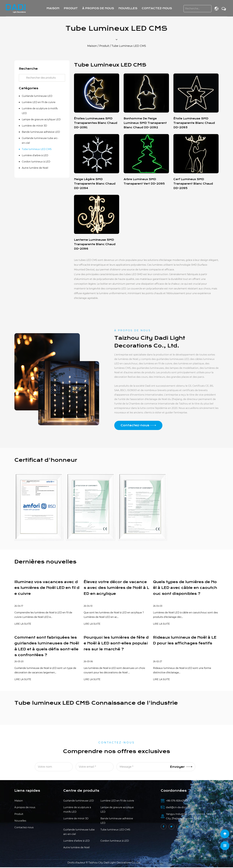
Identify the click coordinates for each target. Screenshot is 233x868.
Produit (71, 8)
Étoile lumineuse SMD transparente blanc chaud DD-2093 (194, 123)
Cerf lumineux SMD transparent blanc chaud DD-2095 (193, 184)
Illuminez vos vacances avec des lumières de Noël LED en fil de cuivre (46, 588)
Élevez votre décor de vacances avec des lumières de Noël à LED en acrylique (116, 588)
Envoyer (181, 767)
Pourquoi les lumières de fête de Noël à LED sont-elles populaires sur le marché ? (116, 644)
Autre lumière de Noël (35, 167)
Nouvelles (127, 8)
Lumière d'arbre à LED (35, 155)
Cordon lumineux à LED (36, 161)
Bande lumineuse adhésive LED (41, 132)
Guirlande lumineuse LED (37, 96)
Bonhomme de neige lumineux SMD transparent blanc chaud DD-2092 (145, 123)
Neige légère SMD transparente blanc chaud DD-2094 (94, 184)
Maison (53, 8)
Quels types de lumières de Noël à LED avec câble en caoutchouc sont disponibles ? (185, 588)
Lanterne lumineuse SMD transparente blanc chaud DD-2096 (94, 244)
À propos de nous (98, 8)
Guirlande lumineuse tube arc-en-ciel (40, 140)
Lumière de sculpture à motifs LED (40, 111)
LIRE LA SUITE (22, 624)
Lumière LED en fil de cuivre (38, 102)
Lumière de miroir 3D (34, 125)
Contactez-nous (157, 8)
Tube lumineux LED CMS (37, 149)
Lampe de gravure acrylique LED (41, 119)
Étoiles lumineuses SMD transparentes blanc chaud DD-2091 (95, 123)
